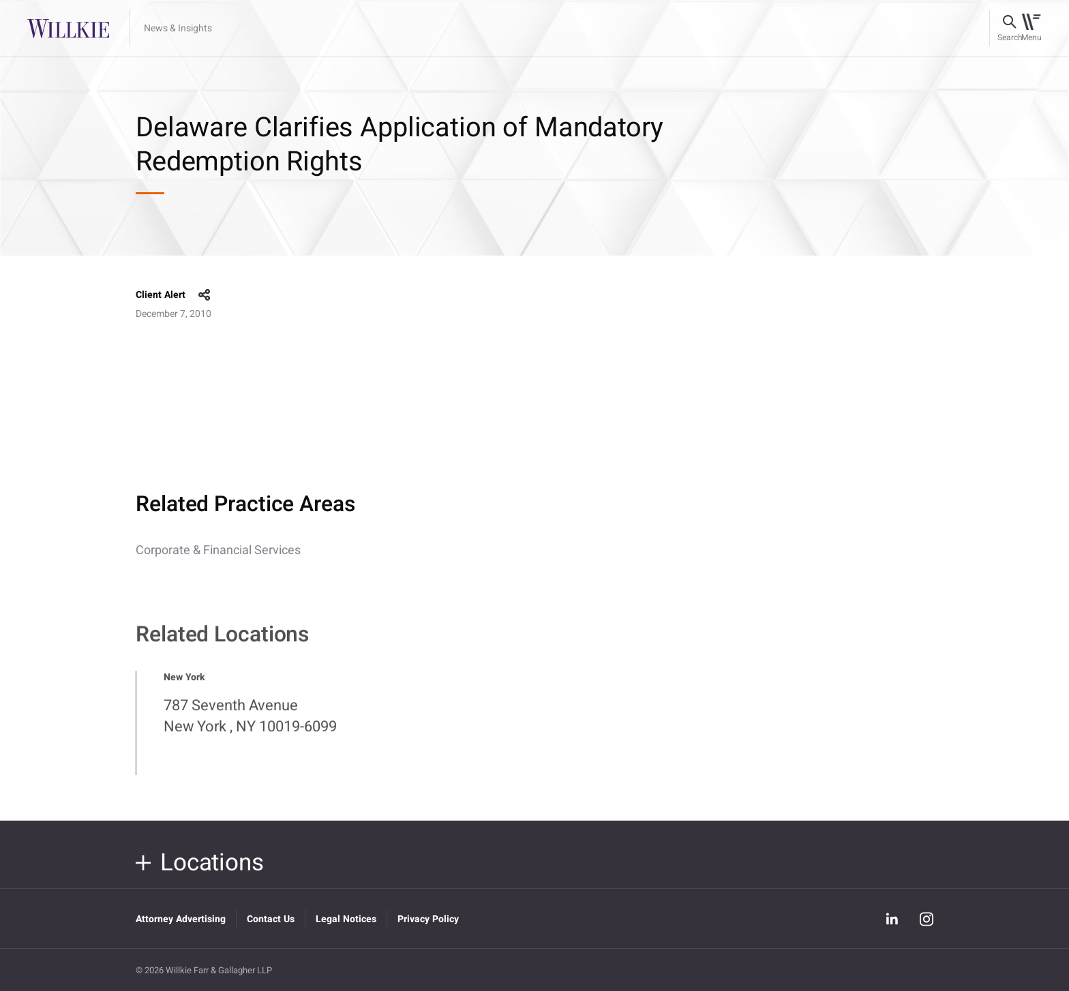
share (204, 295)
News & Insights (178, 28)
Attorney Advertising (181, 919)
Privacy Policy (428, 919)
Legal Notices (346, 919)
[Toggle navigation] (1031, 29)
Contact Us (271, 919)
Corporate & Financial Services (218, 550)
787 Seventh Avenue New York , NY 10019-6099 (250, 723)
